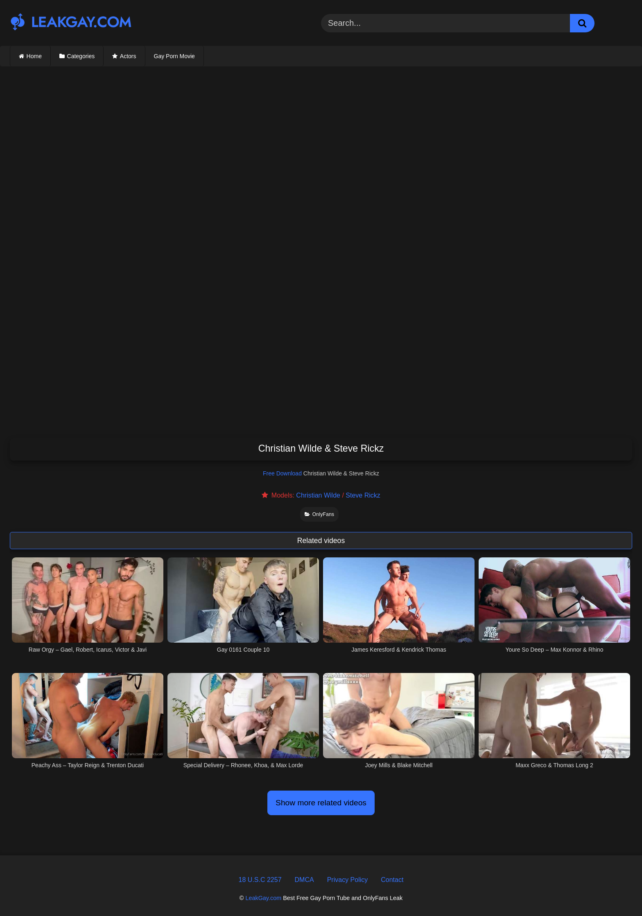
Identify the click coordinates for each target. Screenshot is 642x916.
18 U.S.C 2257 (260, 879)
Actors (128, 56)
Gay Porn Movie (174, 56)
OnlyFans (319, 514)
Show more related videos (321, 802)
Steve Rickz (363, 495)
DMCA (304, 879)
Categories (81, 56)
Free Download (282, 473)
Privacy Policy (347, 879)
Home (34, 56)
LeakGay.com (263, 898)
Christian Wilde (318, 495)
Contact (392, 879)
